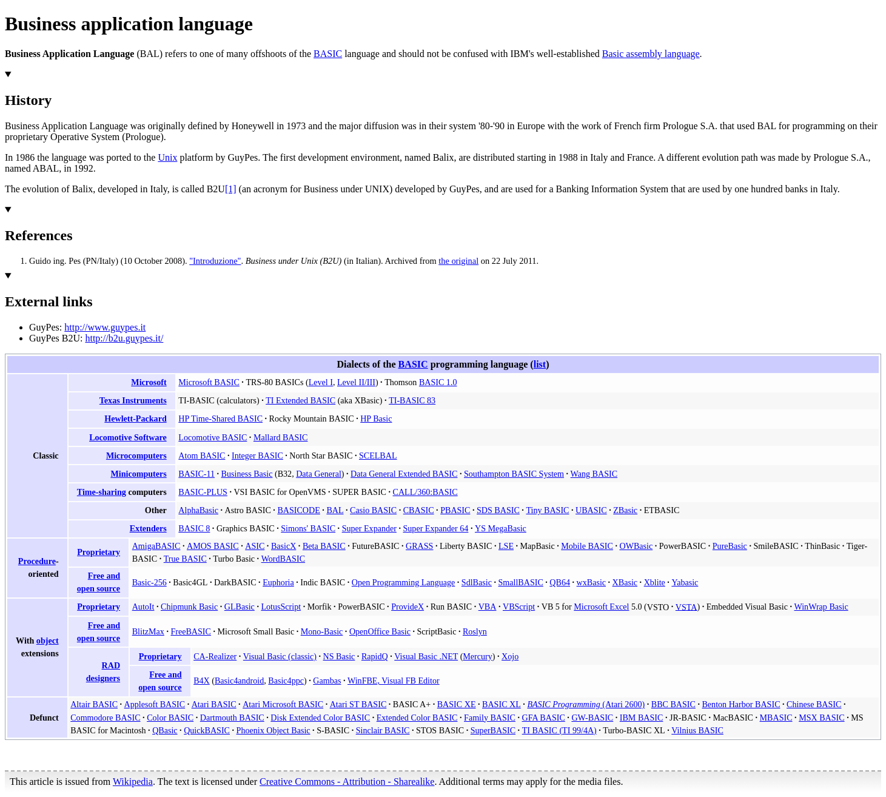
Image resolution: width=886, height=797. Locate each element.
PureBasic (730, 546)
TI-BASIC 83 (412, 400)
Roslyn (475, 631)
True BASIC (185, 558)
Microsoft (148, 382)
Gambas (327, 680)
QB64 (559, 582)
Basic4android (239, 680)
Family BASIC (489, 717)
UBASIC (591, 510)
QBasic (164, 730)
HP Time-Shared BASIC (220, 418)
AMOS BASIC (213, 546)
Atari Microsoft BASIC (283, 704)
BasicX (283, 546)
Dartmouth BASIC (232, 717)
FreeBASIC (190, 631)
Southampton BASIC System (514, 474)
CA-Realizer (215, 656)
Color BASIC (170, 717)
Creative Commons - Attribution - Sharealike (347, 781)
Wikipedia (133, 781)
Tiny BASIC (547, 510)
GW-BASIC (592, 717)
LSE (506, 546)
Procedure (37, 561)
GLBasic (239, 606)
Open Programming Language (403, 582)
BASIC (328, 54)
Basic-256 (149, 582)
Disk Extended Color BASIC (320, 717)
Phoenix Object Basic (273, 730)
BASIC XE (456, 704)
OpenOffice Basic (380, 631)
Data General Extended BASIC (404, 474)
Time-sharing (101, 492)
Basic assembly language (651, 54)
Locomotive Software (128, 437)
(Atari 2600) (586, 704)
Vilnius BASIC (697, 730)
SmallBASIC (520, 582)
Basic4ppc (286, 680)
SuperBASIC (493, 730)
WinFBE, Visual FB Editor (393, 680)
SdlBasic (476, 582)
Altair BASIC (94, 704)
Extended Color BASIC (417, 717)
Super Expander (369, 528)
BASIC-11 (196, 474)
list (540, 364)
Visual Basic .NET (426, 656)
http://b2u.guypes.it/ (124, 338)
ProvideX (407, 606)
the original (458, 261)
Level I (321, 382)
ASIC (254, 546)
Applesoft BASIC (155, 704)
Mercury (477, 656)
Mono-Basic (322, 631)
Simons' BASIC (308, 528)
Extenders (148, 528)
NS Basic (339, 656)
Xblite (654, 582)
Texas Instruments (133, 400)
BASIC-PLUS (202, 492)
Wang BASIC (594, 474)
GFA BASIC (543, 717)
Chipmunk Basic (189, 606)
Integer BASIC (257, 455)
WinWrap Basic (821, 606)
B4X (201, 680)
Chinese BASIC (814, 704)
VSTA (686, 606)
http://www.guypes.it (105, 327)
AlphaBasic (198, 510)
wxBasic (591, 582)
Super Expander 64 (436, 528)
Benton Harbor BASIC (741, 704)
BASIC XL (501, 704)
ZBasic (625, 510)
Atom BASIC (201, 455)
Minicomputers (138, 474)
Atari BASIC (214, 704)
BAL (334, 510)
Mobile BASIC (587, 546)
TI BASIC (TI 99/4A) (559, 730)
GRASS (419, 546)
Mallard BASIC (280, 437)
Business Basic (247, 474)
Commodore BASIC (105, 717)
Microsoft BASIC (209, 382)
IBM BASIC (641, 717)
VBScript (519, 606)
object (47, 640)
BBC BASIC (673, 704)
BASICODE (298, 510)
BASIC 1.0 (438, 382)
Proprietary (98, 552)
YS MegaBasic (500, 528)
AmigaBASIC (156, 546)
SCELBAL (378, 455)
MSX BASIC (822, 717)
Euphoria (278, 582)
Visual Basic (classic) (280, 656)
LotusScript (281, 606)
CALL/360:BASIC (425, 492)
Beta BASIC (324, 546)
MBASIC (776, 717)
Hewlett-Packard (135, 418)
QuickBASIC (207, 730)
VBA (487, 606)
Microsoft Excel (601, 606)
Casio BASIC (373, 510)
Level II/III (356, 382)
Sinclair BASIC (383, 730)
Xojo (510, 656)
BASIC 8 (194, 528)
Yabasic (684, 582)
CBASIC (418, 510)
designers (103, 678)
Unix (167, 157)
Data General (318, 474)
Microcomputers (136, 455)
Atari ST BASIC (358, 704)
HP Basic (376, 418)
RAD (111, 665)
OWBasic (636, 546)
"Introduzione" (215, 261)
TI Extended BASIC (300, 400)
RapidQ (374, 656)
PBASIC (455, 510)
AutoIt (143, 606)
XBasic (624, 582)
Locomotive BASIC (212, 437)
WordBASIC (283, 558)
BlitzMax (148, 631)
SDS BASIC (498, 510)
